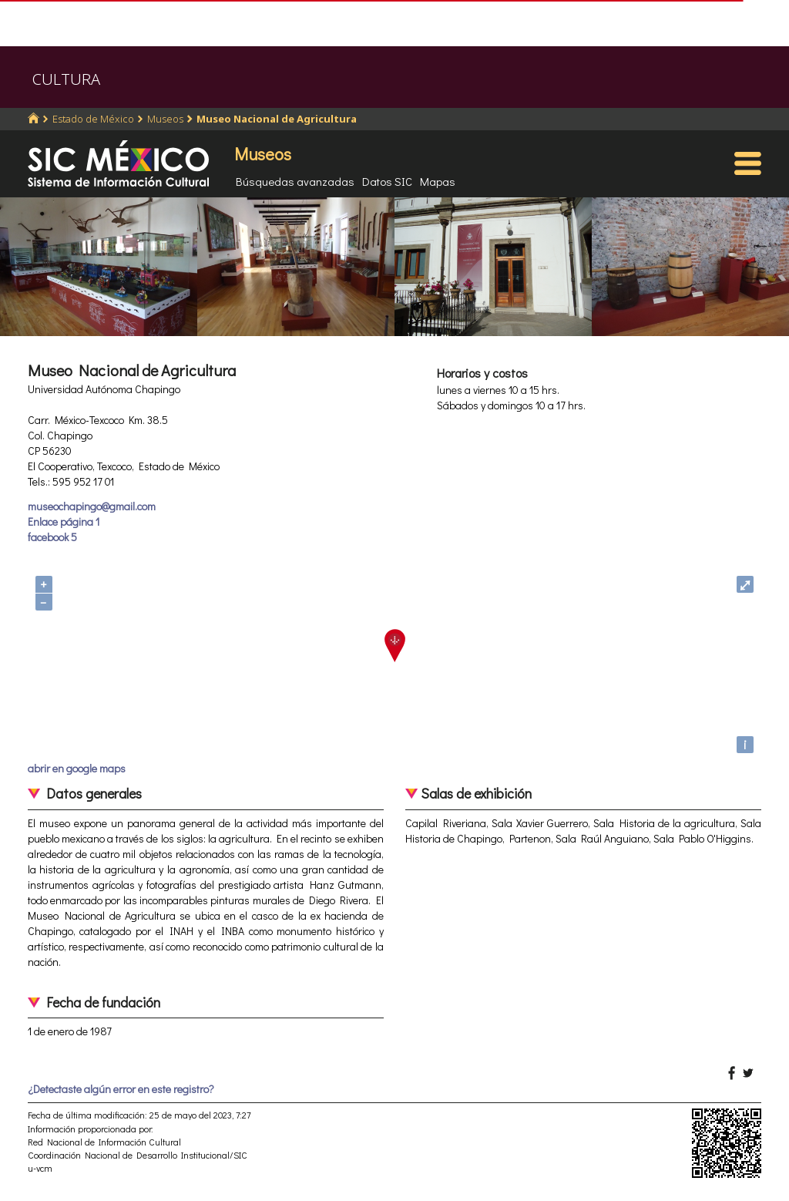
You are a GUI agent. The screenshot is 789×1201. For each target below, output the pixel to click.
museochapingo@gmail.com (92, 506)
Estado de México (93, 119)
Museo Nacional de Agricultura (276, 119)
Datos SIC (387, 181)
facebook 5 (52, 537)
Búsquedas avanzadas (295, 181)
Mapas (437, 181)
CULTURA (66, 79)
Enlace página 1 (63, 521)
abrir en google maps (77, 768)
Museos (165, 119)
